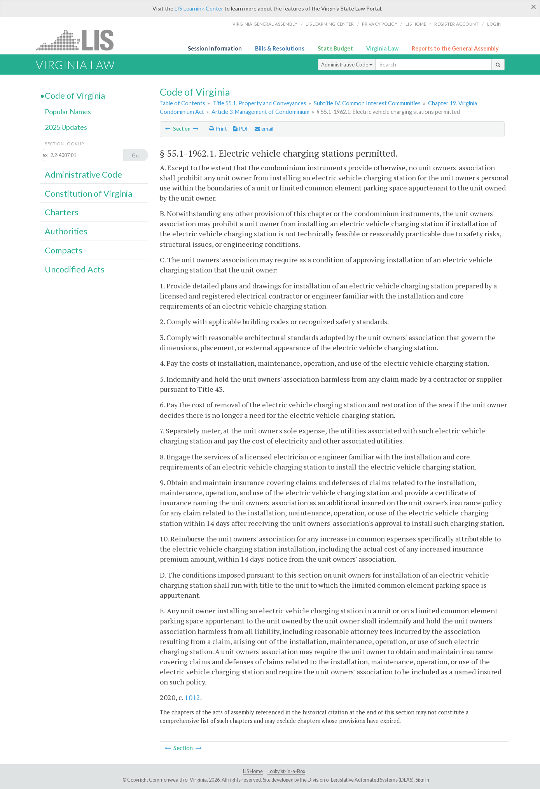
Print (218, 129)
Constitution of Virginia (88, 194)
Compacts (63, 250)
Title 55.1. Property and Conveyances (259, 103)
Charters (62, 212)
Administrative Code (346, 64)
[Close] (534, 7)
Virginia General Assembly (264, 23)
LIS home (415, 23)
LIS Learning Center (199, 8)
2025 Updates (66, 127)
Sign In (422, 780)
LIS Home (253, 771)
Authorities (66, 231)
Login (494, 23)
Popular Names (68, 111)
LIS (79, 40)
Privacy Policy (379, 23)
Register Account (456, 23)
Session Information (215, 48)
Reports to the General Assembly (455, 48)
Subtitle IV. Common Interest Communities (367, 103)
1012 (192, 697)
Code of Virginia (75, 96)
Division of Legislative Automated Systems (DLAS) (361, 780)
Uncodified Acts (75, 269)
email (264, 129)
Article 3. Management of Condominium (260, 111)
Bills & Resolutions (279, 48)
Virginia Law (382, 48)
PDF (241, 129)
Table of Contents (182, 103)
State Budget (335, 48)
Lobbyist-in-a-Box (286, 771)
